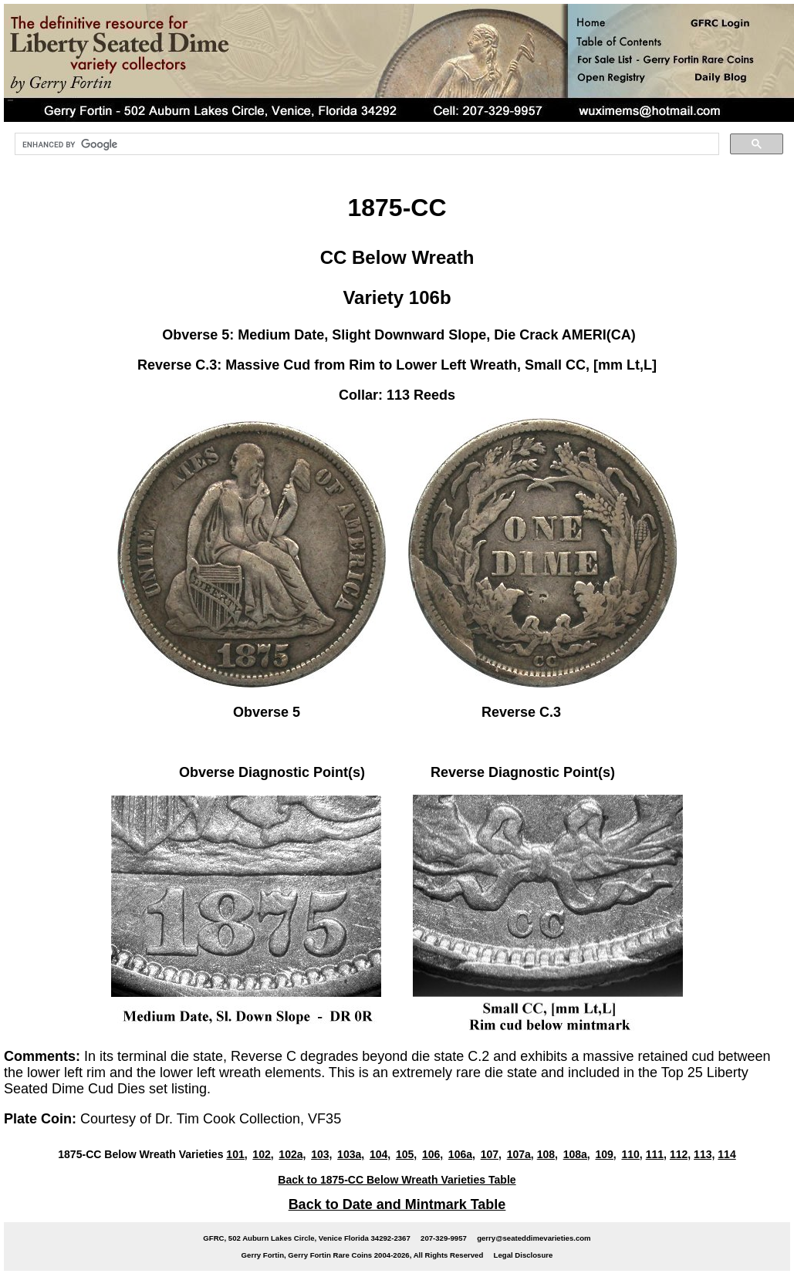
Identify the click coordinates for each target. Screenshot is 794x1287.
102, (262, 1154)
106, (432, 1154)
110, (631, 1154)
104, (380, 1154)
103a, (350, 1154)
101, (236, 1154)
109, (605, 1154)
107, (491, 1154)
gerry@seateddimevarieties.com (533, 1238)
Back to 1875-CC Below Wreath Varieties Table (396, 1180)
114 (726, 1154)
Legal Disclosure (523, 1255)
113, (704, 1154)
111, (656, 1154)
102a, (292, 1154)
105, (406, 1154)
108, (547, 1154)
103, (321, 1154)
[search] (365, 144)
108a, (576, 1154)
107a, (520, 1154)
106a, (461, 1154)
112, (680, 1154)
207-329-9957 (444, 1238)
